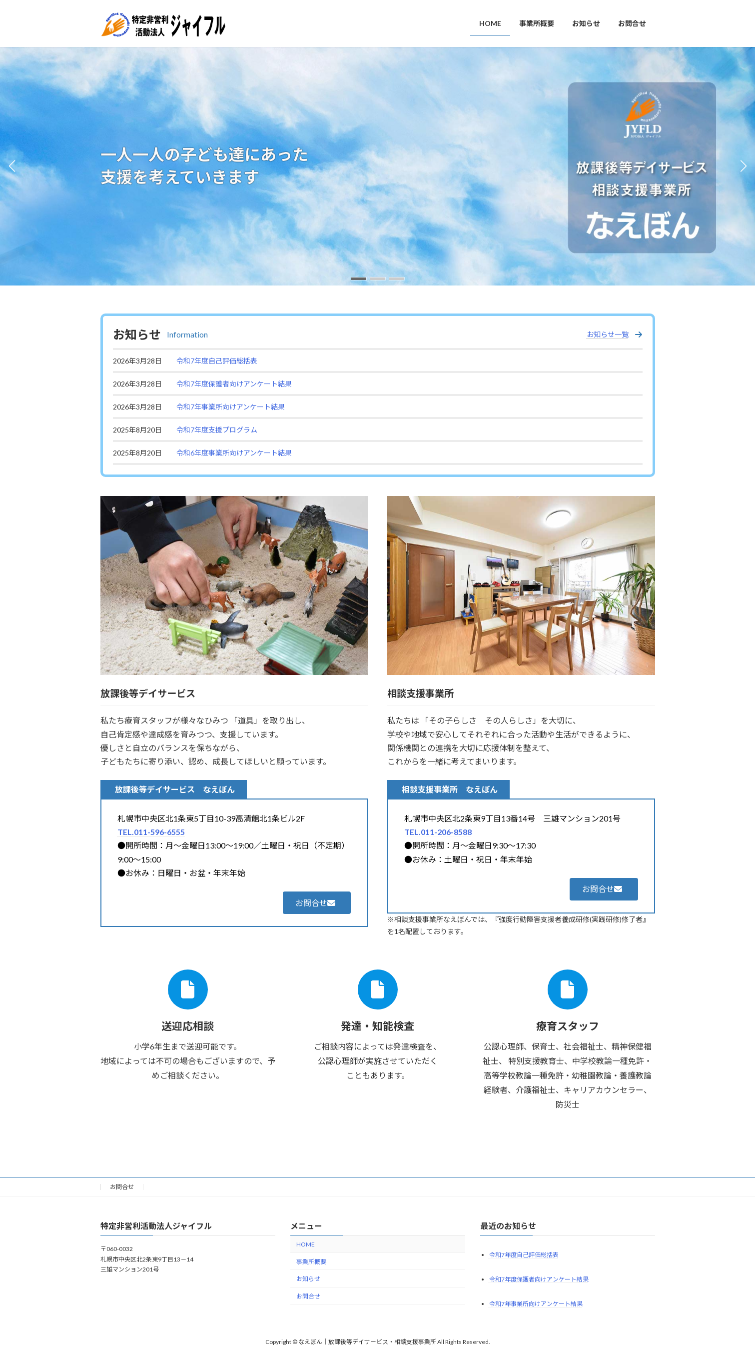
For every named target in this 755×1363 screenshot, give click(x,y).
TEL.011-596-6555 (151, 831)
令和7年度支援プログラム (216, 430)
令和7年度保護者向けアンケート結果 (234, 384)
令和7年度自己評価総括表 (216, 360)
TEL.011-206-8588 (438, 831)
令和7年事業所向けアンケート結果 (230, 406)
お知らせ (308, 1279)
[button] (358, 279)
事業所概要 (311, 1262)
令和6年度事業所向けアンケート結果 (234, 452)
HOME (305, 1244)
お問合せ (122, 1186)
